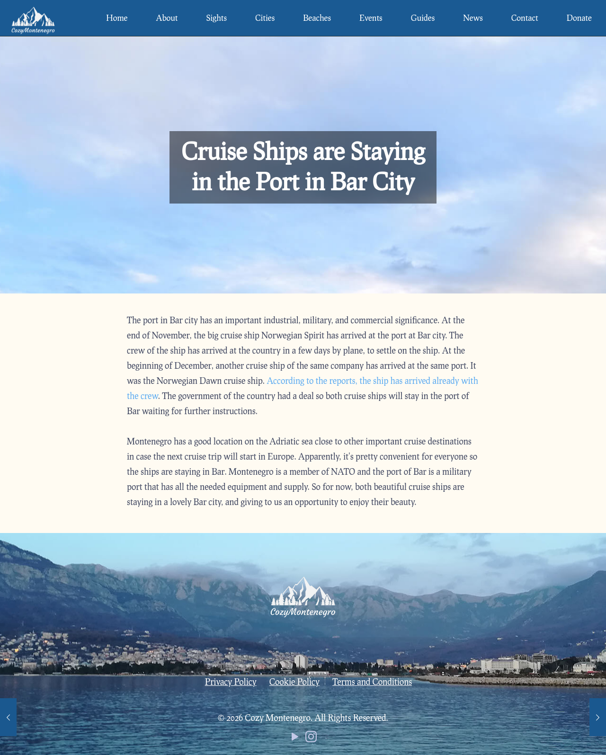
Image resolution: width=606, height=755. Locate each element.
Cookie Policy (294, 681)
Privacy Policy (231, 681)
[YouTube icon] (295, 738)
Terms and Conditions (372, 681)
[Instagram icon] (311, 738)
